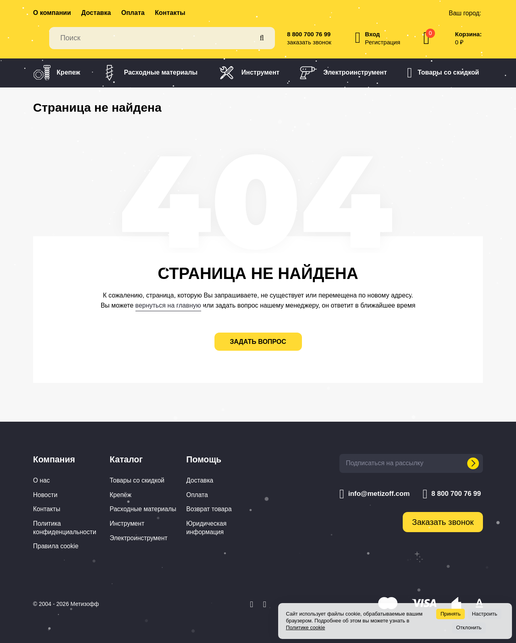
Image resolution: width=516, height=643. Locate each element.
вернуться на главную (168, 305)
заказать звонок (309, 42)
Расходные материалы (149, 73)
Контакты (170, 12)
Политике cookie (305, 627)
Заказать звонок (443, 522)
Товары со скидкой (443, 73)
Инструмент (248, 73)
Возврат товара (209, 509)
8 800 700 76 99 (309, 34)
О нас (41, 480)
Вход (372, 34)
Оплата (133, 12)
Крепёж (120, 494)
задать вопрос (258, 341)
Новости (45, 494)
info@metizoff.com (374, 493)
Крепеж (56, 73)
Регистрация (382, 42)
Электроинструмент (343, 73)
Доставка (96, 12)
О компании (52, 12)
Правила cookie (56, 546)
